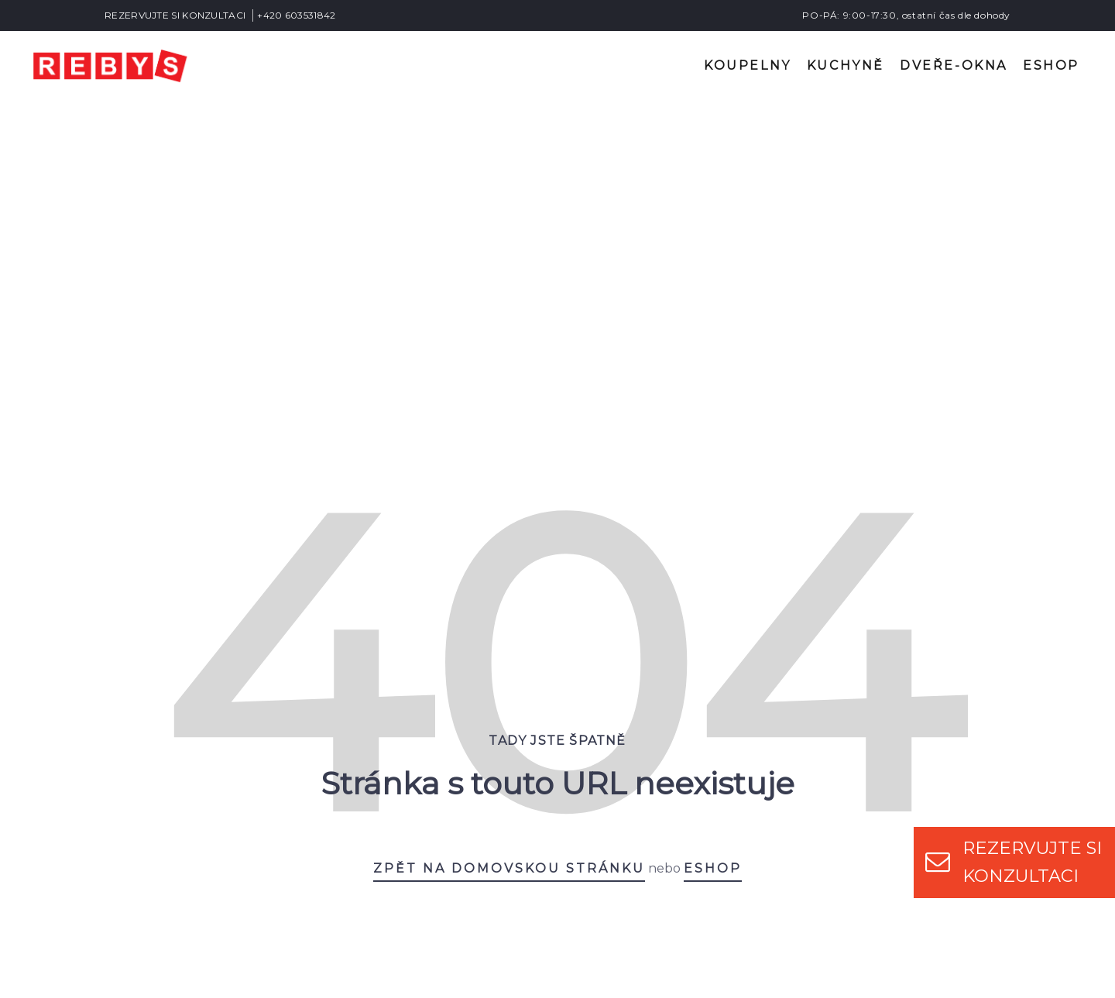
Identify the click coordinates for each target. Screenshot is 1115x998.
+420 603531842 (296, 15)
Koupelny (747, 65)
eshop (713, 565)
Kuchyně (845, 65)
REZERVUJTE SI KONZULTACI (175, 15)
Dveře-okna (953, 65)
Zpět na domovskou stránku (509, 565)
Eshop (1051, 65)
